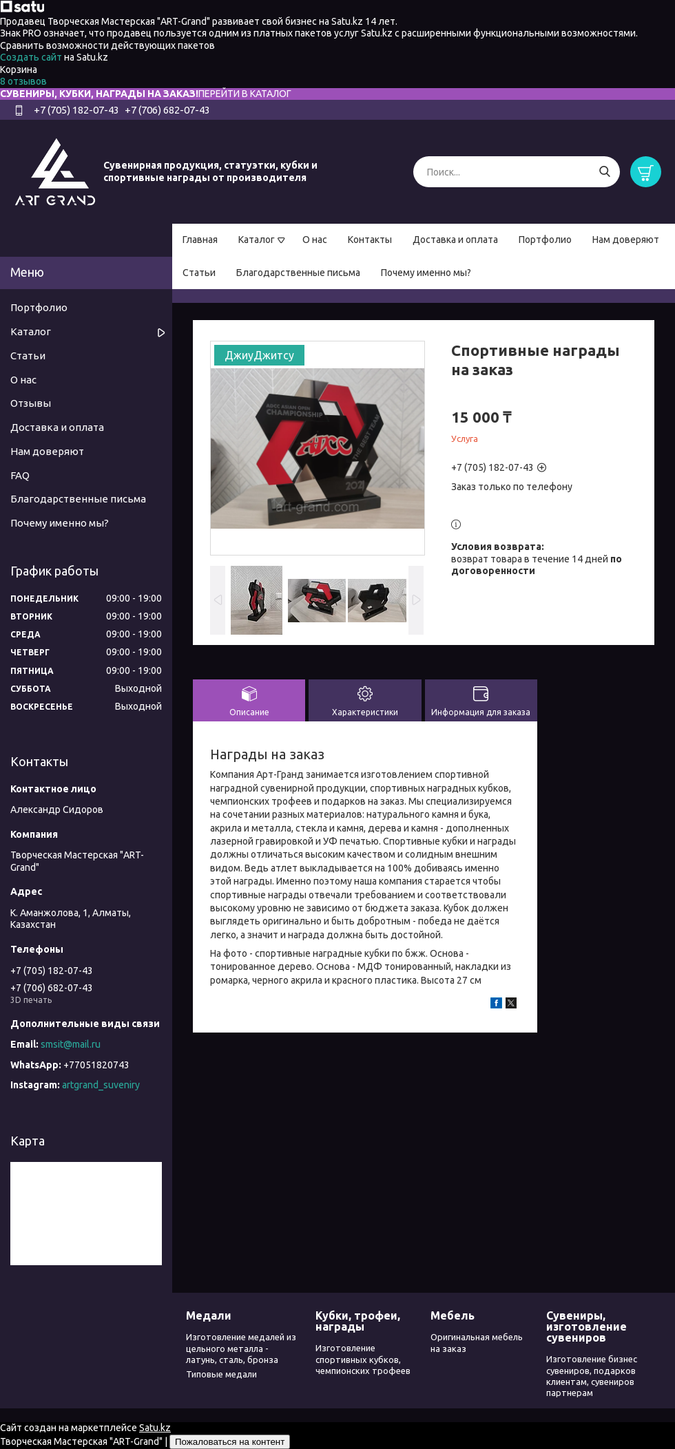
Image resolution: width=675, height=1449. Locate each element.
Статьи (199, 272)
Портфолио (545, 239)
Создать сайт (32, 57)
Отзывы (30, 403)
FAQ (20, 475)
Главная (200, 239)
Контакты (370, 239)
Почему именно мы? (426, 272)
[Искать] (604, 171)
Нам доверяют (625, 239)
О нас (314, 239)
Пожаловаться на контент (229, 1442)
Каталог (256, 239)
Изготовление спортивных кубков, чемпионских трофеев (363, 1359)
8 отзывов (23, 81)
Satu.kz (155, 1427)
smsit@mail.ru (71, 1044)
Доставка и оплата (455, 239)
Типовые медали (221, 1374)
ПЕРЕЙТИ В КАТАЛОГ (244, 93)
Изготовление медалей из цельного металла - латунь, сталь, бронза (241, 1348)
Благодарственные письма (298, 272)
